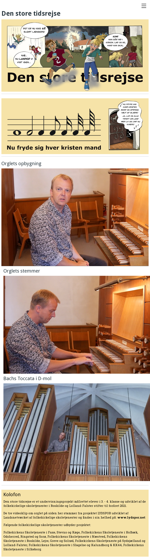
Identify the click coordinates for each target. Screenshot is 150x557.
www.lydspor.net (131, 517)
